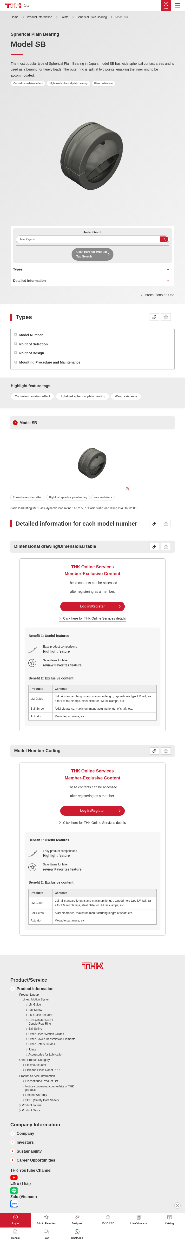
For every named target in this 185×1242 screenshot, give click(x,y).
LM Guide (34, 1004)
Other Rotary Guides (41, 1044)
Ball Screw (35, 1010)
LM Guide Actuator (40, 1015)
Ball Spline (35, 1028)
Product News (31, 1110)
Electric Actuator (35, 1065)
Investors (25, 1142)
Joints (64, 17)
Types (18, 269)
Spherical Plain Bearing (92, 17)
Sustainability (29, 1151)
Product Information (39, 17)
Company (25, 1133)
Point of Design (31, 353)
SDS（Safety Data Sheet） (42, 1100)
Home (15, 17)
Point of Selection (33, 344)
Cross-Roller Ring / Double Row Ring (40, 1022)
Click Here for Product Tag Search (91, 254)
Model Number (31, 335)
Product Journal (32, 1105)
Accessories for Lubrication (45, 1054)
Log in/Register (92, 606)
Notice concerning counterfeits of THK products (49, 1088)
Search (164, 239)
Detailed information (29, 281)
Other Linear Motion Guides (46, 1034)
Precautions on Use (159, 295)
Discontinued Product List (41, 1081)
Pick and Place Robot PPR (42, 1070)
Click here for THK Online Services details (94, 618)
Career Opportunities (36, 1160)
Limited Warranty (36, 1095)
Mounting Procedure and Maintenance (49, 362)
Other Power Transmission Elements (51, 1039)
